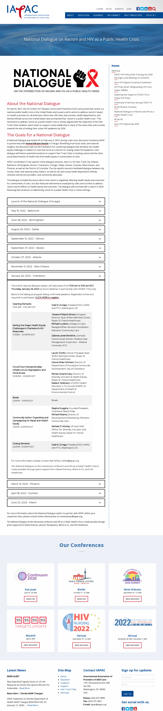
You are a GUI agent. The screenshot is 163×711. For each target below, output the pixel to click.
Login (99, 9)
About (70, 15)
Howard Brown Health (37, 143)
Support (64, 686)
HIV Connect (113, 15)
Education (83, 15)
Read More (24, 688)
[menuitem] (70, 15)
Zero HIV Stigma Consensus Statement (132, 82)
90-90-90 (118, 119)
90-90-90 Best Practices (125, 107)
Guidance (98, 15)
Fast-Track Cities (133, 15)
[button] (56, 202)
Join (129, 9)
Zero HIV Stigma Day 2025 (126, 124)
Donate (119, 9)
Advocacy (151, 15)
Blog (109, 9)
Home (115, 65)
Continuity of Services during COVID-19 (133, 102)
